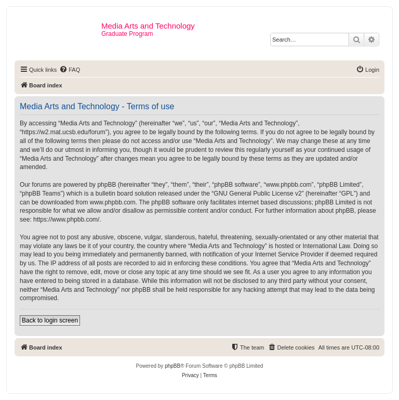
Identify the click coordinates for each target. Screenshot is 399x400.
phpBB (172, 366)
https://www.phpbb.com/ (66, 219)
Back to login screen (50, 320)
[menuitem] (69, 69)
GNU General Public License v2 (257, 193)
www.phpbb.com (113, 202)
